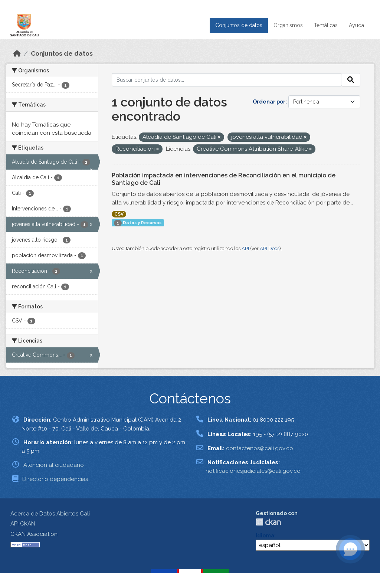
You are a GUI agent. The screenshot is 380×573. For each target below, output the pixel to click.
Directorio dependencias (55, 479)
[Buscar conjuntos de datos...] (227, 79)
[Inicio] (17, 53)
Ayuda (356, 25)
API (245, 248)
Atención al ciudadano (53, 465)
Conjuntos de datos (238, 25)
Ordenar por (269, 102)
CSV (119, 214)
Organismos (288, 25)
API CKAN (22, 523)
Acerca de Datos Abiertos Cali (50, 513)
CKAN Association (34, 534)
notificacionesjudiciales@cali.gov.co (253, 471)
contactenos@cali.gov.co (259, 448)
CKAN (268, 522)
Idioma (265, 535)
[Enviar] (350, 79)
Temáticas (326, 25)
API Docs (269, 248)
